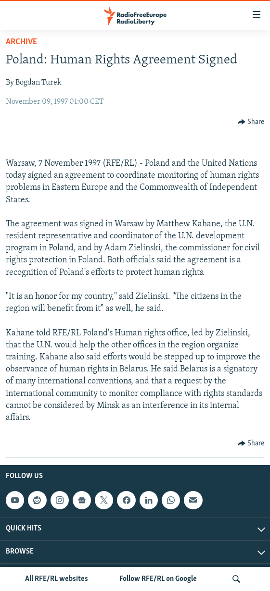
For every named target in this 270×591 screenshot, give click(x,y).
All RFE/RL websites (56, 579)
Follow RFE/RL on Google (158, 579)
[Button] (251, 122)
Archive (21, 42)
